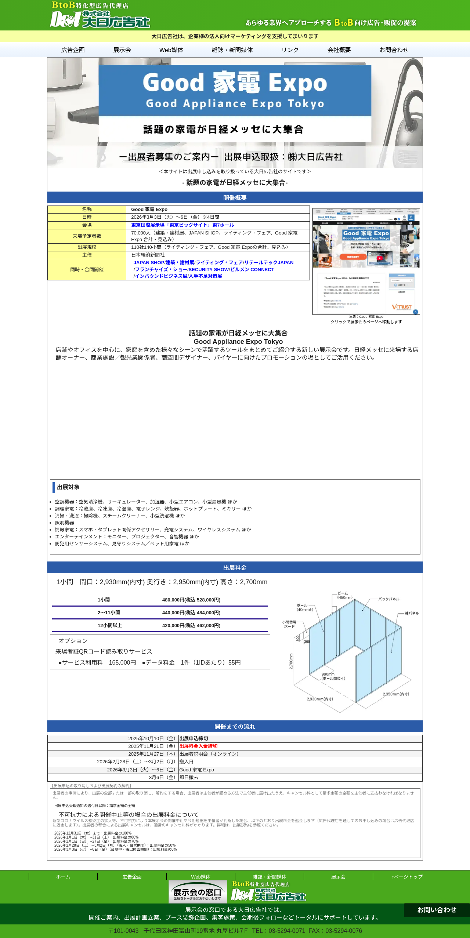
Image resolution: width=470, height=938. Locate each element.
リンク (290, 50)
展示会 (122, 50)
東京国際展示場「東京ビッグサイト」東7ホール (182, 225)
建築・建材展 (180, 262)
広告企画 (73, 50)
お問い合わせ (437, 910)
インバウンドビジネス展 (161, 276)
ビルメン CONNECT (252, 269)
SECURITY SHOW (209, 269)
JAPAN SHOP (149, 262)
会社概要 (339, 50)
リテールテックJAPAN (268, 262)
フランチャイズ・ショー (161, 269)
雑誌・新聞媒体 (232, 50)
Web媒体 (171, 50)
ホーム (63, 877)
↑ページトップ (407, 877)
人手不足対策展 (205, 276)
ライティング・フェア (219, 262)
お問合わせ (394, 50)
